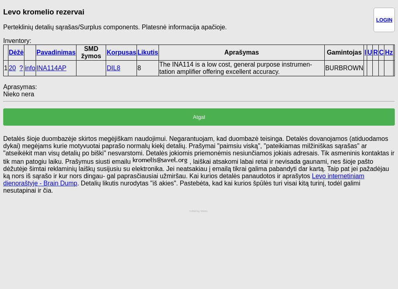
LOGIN (384, 20)
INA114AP (51, 68)
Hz (389, 52)
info (30, 68)
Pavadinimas (56, 52)
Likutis (147, 52)
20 (12, 68)
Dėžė (16, 52)
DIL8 (113, 68)
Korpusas (121, 52)
